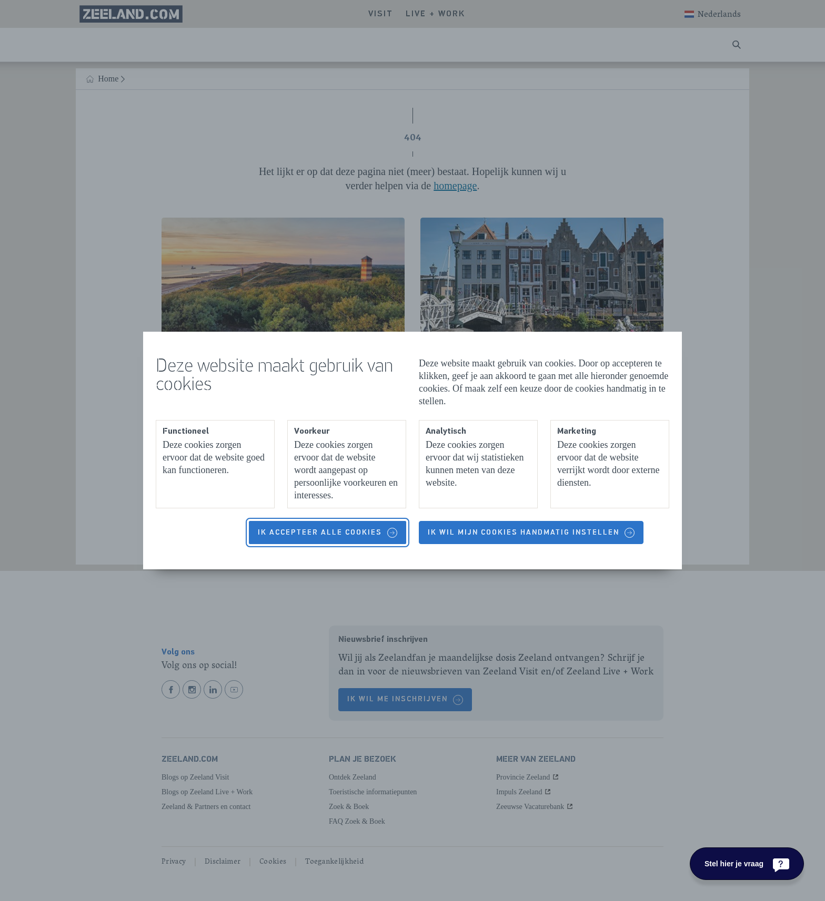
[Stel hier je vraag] (747, 863)
